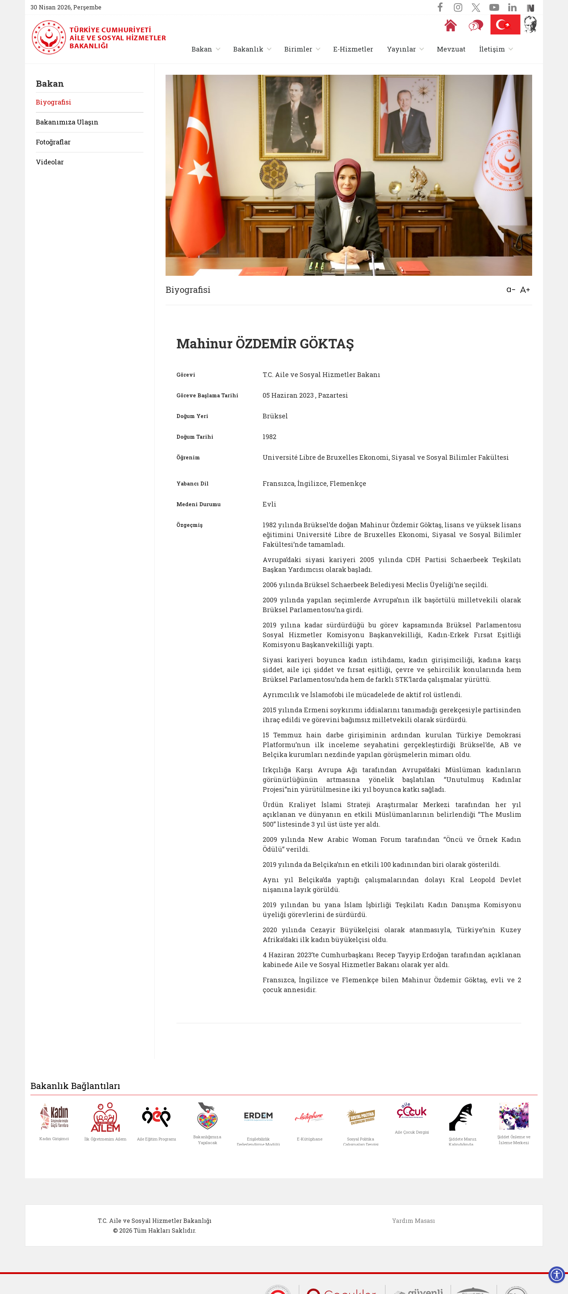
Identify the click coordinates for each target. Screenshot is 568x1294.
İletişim (492, 49)
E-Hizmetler (353, 49)
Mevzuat (451, 49)
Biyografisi (53, 102)
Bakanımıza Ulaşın (67, 122)
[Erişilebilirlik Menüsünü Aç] (556, 1274)
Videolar (50, 161)
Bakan (202, 49)
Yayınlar (401, 49)
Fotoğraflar (53, 142)
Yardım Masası (413, 1220)
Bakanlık (248, 49)
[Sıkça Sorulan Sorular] (476, 25)
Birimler (298, 49)
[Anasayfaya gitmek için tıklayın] (450, 25)
